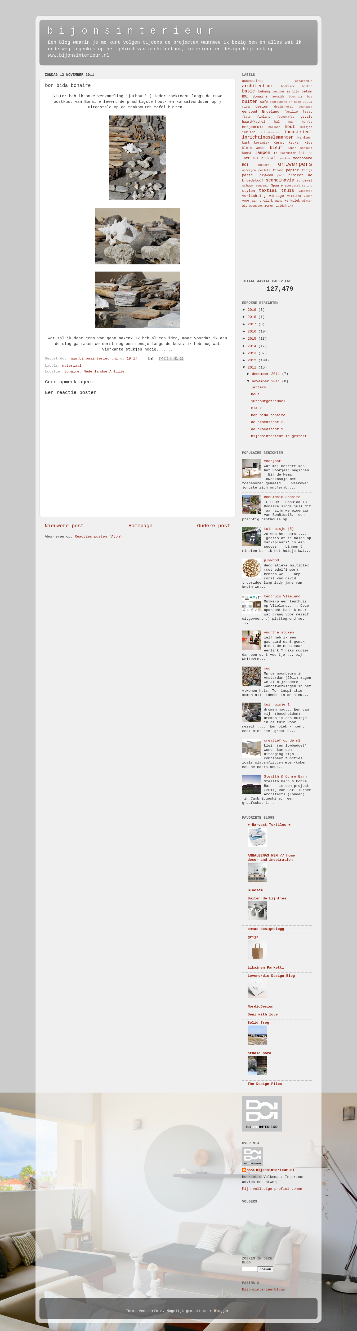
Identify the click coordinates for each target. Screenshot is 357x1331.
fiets (246, 116)
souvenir (262, 185)
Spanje (277, 186)
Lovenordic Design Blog (271, 976)
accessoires (252, 81)
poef (280, 175)
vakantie (305, 191)
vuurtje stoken (279, 633)
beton (307, 92)
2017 (253, 324)
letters (305, 153)
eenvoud (249, 112)
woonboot (256, 205)
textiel (268, 190)
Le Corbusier (285, 153)
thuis (287, 190)
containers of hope (285, 102)
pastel (248, 175)
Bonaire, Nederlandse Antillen (95, 372)
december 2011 (267, 374)
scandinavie (280, 180)
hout (290, 127)
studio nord (259, 1053)
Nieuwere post (64, 526)
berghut (278, 91)
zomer (269, 206)
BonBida (278, 96)
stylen (248, 191)
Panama (278, 170)
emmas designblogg (266, 929)
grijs (253, 937)
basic (248, 91)
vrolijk (266, 201)
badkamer (288, 86)
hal (277, 122)
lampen (262, 152)
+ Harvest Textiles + (269, 825)
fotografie (285, 116)
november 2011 (267, 381)
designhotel (283, 106)
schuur (248, 186)
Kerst (279, 143)
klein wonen (254, 148)
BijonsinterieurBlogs (263, 1290)
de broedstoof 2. (268, 422)
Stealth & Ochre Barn (285, 777)
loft (246, 158)
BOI (245, 97)
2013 (253, 353)
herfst (307, 121)
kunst (247, 153)
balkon (307, 86)
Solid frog (258, 1023)
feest (307, 112)
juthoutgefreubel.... (272, 401)
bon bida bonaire (268, 415)
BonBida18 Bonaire (282, 497)
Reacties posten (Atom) (98, 537)
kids (308, 143)
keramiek (261, 143)
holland (274, 127)
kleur (276, 147)
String (307, 185)
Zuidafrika (284, 205)
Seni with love (263, 1015)
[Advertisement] (268, 242)
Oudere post (213, 526)
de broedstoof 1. (268, 429)
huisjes (306, 127)
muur (268, 669)
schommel (304, 181)
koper (292, 148)
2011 (253, 368)
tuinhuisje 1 (276, 705)
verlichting (254, 196)
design (262, 107)
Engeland (270, 112)
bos (309, 96)
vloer (308, 196)
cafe (264, 102)
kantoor (304, 138)
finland (264, 117)
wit (244, 205)
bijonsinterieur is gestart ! (281, 436)
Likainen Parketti (266, 968)
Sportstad (292, 185)
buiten (249, 101)
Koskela (306, 148)
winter (307, 200)
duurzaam (305, 106)
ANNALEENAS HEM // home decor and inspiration (271, 858)
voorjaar (249, 201)
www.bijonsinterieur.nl (270, 1170)
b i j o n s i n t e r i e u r (130, 31)
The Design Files (265, 1084)
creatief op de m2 (282, 741)
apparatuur (303, 81)
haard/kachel (253, 122)
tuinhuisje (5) (279, 529)
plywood (266, 175)
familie (291, 112)
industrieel (298, 132)
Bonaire (260, 97)
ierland (249, 132)
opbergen (249, 170)
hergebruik (253, 127)
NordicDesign (260, 1007)
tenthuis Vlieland (282, 596)
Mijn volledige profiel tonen (272, 1189)
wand (279, 201)
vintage (276, 196)
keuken (294, 143)
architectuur (257, 86)
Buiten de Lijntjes (267, 898)
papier (292, 170)
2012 (253, 360)
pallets (264, 170)
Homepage (140, 526)
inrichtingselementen (267, 137)
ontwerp (263, 165)
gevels (306, 117)
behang (264, 92)
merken (285, 158)
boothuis (296, 96)
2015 (253, 339)
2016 (253, 332)
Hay (290, 121)
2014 (253, 346)
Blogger (221, 1311)
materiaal (72, 366)
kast (246, 143)
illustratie (269, 132)
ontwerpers (295, 164)
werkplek (292, 201)
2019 (253, 310)
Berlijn (293, 91)
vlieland (294, 196)
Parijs (307, 170)
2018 (253, 317)
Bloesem (255, 890)
